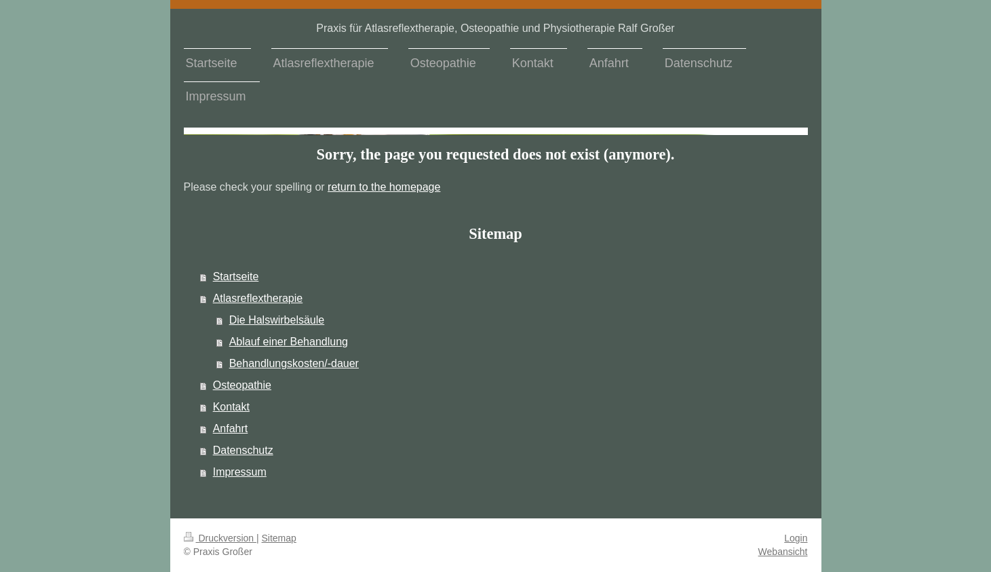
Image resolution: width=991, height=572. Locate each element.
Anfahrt (230, 428)
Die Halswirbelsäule (277, 320)
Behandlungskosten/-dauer (294, 363)
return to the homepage (384, 187)
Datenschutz (243, 450)
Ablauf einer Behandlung (288, 341)
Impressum (240, 472)
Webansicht (783, 551)
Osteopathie (242, 385)
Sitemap (279, 538)
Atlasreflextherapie (258, 298)
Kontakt (231, 407)
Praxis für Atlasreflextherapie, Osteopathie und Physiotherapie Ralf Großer (495, 28)
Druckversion (220, 538)
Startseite (236, 276)
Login (795, 538)
